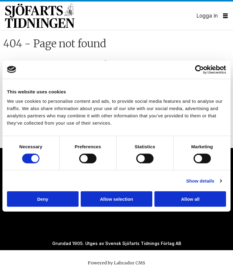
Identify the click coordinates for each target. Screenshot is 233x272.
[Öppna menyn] (225, 16)
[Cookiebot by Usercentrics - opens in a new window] (199, 69)
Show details (200, 180)
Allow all (190, 199)
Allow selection (116, 199)
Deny (42, 199)
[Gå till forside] (101, 16)
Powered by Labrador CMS (116, 263)
